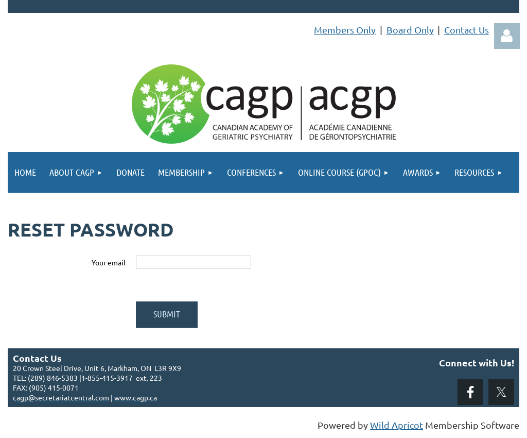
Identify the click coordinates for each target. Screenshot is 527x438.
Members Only (345, 29)
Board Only (410, 29)
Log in (507, 36)
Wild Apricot (396, 424)
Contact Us (466, 29)
